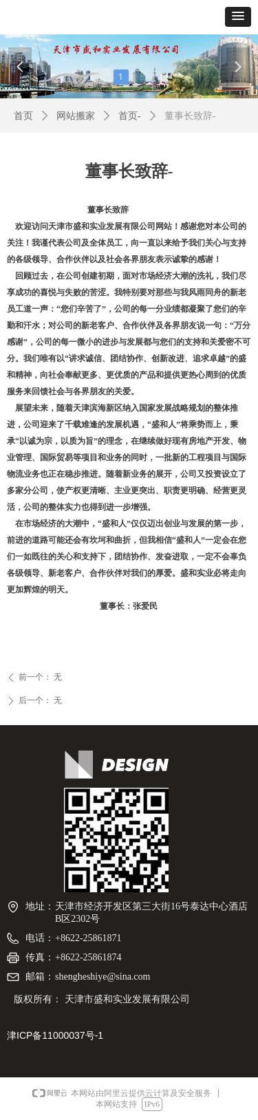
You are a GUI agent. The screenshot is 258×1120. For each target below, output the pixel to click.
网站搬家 (75, 116)
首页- (129, 116)
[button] (238, 17)
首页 (23, 116)
